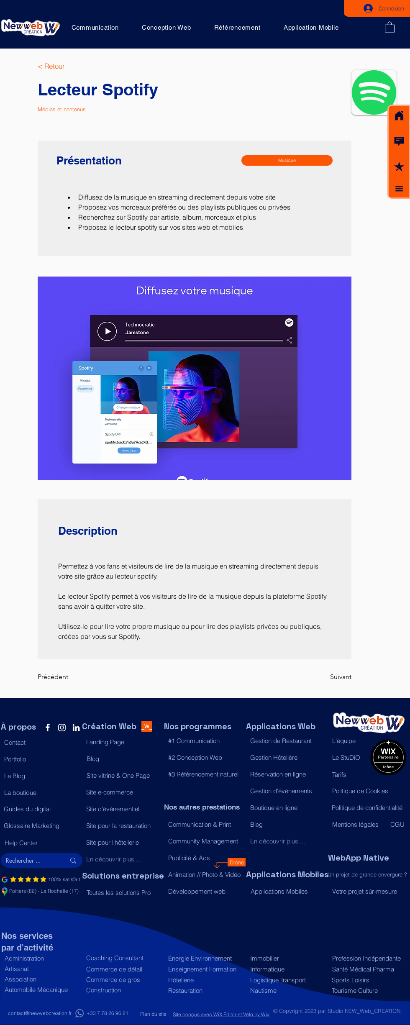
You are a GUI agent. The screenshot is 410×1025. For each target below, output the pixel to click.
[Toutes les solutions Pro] (123, 892)
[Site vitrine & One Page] (123, 775)
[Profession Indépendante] (367, 958)
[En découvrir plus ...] (123, 859)
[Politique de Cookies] (369, 790)
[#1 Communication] (205, 740)
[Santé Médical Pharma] (367, 969)
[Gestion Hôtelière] (287, 757)
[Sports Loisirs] (367, 980)
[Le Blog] (41, 775)
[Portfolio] (41, 759)
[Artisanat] (41, 969)
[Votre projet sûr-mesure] (369, 891)
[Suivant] (330, 677)
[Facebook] (48, 728)
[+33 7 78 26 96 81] (107, 1013)
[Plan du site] (153, 1014)
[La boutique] (41, 792)
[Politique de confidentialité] (368, 807)
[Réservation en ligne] (287, 774)
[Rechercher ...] (29, 860)
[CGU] (398, 824)
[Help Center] (41, 842)
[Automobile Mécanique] (41, 989)
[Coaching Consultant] (123, 958)
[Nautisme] (287, 990)
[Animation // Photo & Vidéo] (205, 874)
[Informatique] (287, 969)
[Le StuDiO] (349, 757)
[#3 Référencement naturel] (205, 774)
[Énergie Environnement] (205, 958)
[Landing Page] (123, 741)
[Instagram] (62, 728)
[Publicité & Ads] (205, 857)
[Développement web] (205, 891)
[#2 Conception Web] (205, 757)
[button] (399, 141)
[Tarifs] (349, 774)
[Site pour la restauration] (123, 825)
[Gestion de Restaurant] (287, 740)
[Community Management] (205, 841)
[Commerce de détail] (123, 969)
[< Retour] (65, 66)
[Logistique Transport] (287, 980)
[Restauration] (205, 990)
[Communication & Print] (205, 824)
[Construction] (123, 990)
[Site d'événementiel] (123, 808)
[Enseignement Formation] (205, 969)
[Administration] (41, 958)
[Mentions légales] (357, 824)
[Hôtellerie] (205, 980)
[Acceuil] (399, 115)
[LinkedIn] (76, 728)
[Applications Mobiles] (287, 891)
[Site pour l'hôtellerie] (123, 842)
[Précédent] (65, 677)
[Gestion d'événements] (287, 790)
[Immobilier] (287, 958)
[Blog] (123, 758)
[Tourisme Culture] (367, 990)
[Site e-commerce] (123, 792)
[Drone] (237, 862)
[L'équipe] (349, 740)
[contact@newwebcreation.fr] (40, 1013)
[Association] (41, 979)
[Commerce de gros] (123, 979)
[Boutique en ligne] (287, 807)
